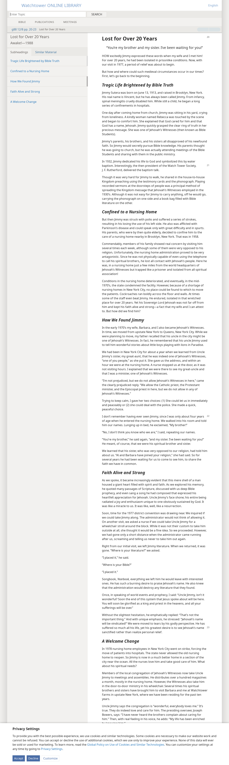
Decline (33, 758)
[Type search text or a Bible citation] (46, 14)
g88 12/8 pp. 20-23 (22, 29)
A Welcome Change (23, 102)
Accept (18, 758)
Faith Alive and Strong (25, 91)
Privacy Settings (51, 749)
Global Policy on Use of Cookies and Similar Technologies (125, 745)
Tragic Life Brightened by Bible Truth (34, 61)
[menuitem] (218, 14)
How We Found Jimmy (25, 81)
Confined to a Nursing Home (29, 71)
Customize (50, 758)
